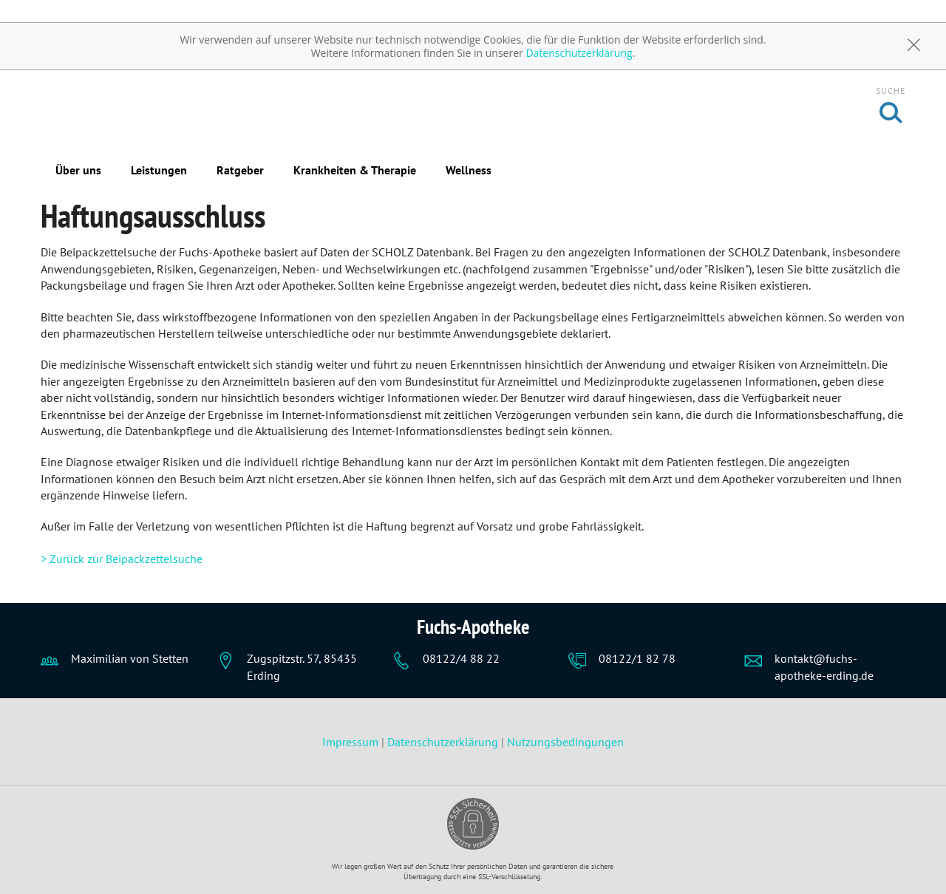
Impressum (351, 741)
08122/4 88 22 (461, 658)
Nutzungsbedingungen (565, 741)
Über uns (78, 170)
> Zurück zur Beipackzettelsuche (122, 558)
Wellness (468, 170)
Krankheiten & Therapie (354, 170)
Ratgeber (240, 170)
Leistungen (159, 170)
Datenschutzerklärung (578, 53)
